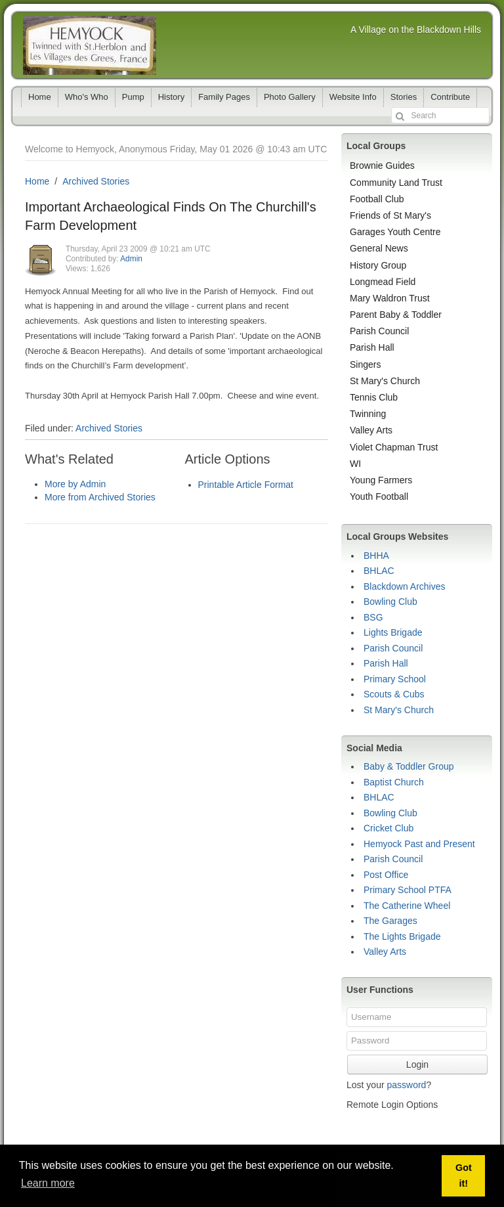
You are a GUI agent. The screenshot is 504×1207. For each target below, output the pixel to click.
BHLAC (379, 570)
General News (379, 248)
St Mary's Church (385, 381)
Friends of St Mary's (390, 215)
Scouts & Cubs (394, 694)
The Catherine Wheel (407, 905)
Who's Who (86, 97)
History (171, 97)
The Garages (390, 920)
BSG (373, 617)
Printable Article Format (246, 484)
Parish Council (379, 331)
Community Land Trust (396, 182)
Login (417, 1064)
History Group (378, 265)
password (406, 1085)
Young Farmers (381, 480)
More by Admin (75, 484)
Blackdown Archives (405, 586)
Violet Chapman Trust (394, 447)
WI (355, 463)
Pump (133, 97)
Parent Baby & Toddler (396, 314)
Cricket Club (388, 828)
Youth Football (379, 496)
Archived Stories (95, 181)
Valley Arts (371, 430)
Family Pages (224, 97)
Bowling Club (390, 601)
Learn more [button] (48, 1183)
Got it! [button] (463, 1175)
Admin (131, 258)
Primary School (395, 679)
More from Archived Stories (100, 497)
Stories (403, 97)
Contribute (450, 97)
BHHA (376, 555)
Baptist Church (394, 782)
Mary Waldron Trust (390, 298)
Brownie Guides (382, 165)
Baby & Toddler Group (409, 766)
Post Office (386, 874)
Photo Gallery (290, 97)
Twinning (368, 413)
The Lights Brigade (402, 936)
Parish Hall (372, 347)
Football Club (377, 199)
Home (39, 97)
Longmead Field (382, 281)
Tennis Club (374, 397)
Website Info (353, 97)
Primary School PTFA (408, 890)
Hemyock (89, 45)
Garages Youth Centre (395, 232)
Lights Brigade (393, 632)
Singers (365, 364)
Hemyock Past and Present (419, 844)
